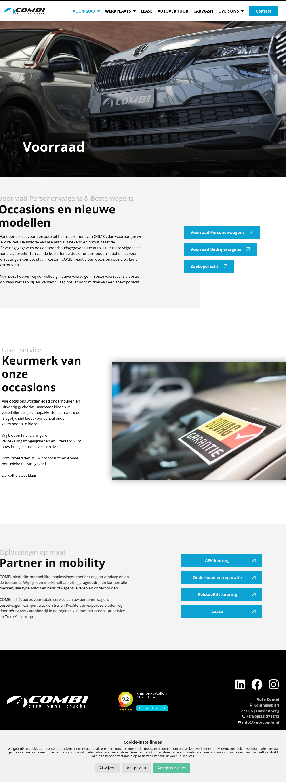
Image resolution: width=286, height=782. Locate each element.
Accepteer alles (171, 768)
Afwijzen (107, 768)
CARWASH (203, 11)
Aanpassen (136, 768)
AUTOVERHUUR (173, 11)
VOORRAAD (86, 11)
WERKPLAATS (120, 11)
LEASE (146, 11)
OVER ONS (231, 11)
